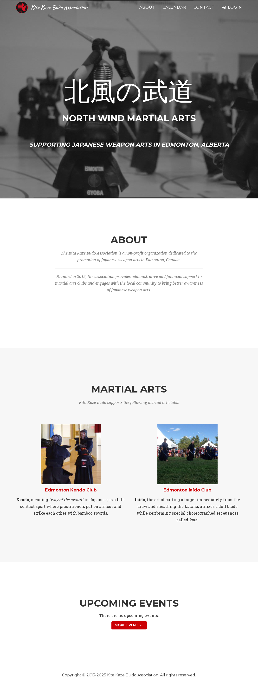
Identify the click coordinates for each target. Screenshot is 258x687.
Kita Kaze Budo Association (71, 12)
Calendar (174, 12)
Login (232, 12)
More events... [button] (129, 625)
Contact (204, 12)
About (147, 12)
